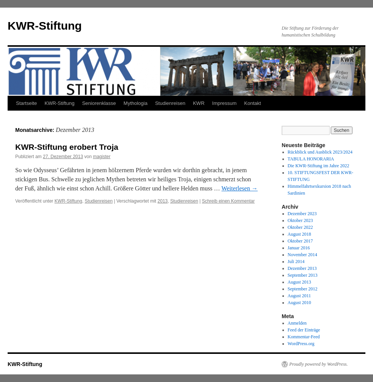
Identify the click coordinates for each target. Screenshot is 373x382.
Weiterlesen (240, 188)
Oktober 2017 (300, 241)
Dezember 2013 (302, 268)
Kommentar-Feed (304, 336)
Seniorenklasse (99, 103)
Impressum (224, 103)
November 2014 (302, 254)
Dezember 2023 (302, 213)
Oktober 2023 (300, 220)
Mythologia (136, 103)
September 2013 (302, 275)
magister (101, 156)
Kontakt (252, 103)
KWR (198, 103)
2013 (163, 201)
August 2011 (299, 295)
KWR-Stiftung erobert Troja (66, 147)
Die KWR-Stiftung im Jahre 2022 (318, 165)
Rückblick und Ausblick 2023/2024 (320, 152)
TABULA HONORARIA (311, 159)
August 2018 (299, 234)
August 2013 (299, 282)
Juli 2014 (296, 261)
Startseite (26, 103)
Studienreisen (170, 103)
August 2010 (299, 302)
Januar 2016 (299, 247)
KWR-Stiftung (45, 25)
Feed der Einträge (304, 330)
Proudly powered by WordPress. (318, 364)
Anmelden (297, 323)
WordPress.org (301, 343)
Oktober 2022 (300, 227)
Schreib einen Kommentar (228, 201)
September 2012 (302, 289)
